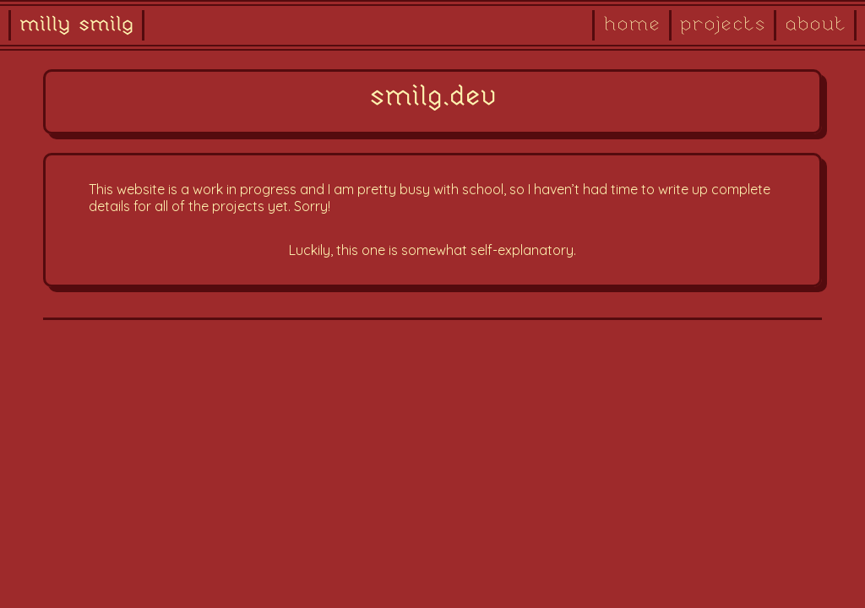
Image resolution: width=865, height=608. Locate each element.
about (815, 25)
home (632, 25)
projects (722, 25)
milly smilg (76, 25)
